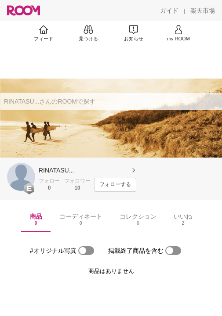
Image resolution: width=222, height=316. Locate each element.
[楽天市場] (202, 10)
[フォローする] (115, 185)
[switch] (86, 250)
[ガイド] (169, 10)
